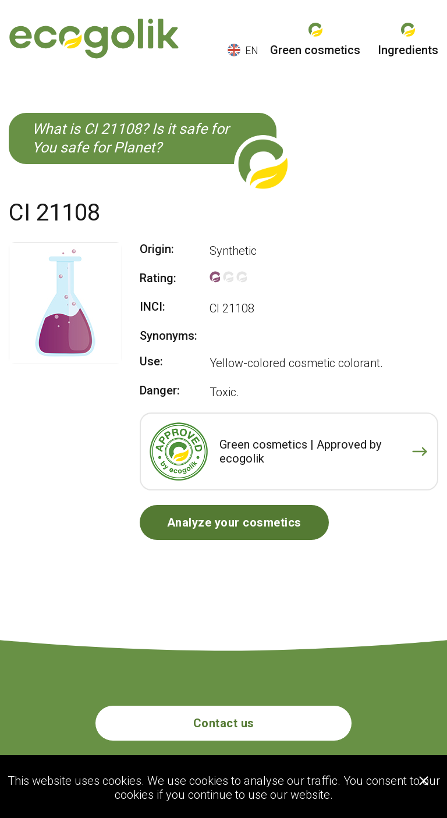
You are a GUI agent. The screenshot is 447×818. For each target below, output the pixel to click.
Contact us (223, 723)
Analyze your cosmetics (234, 522)
